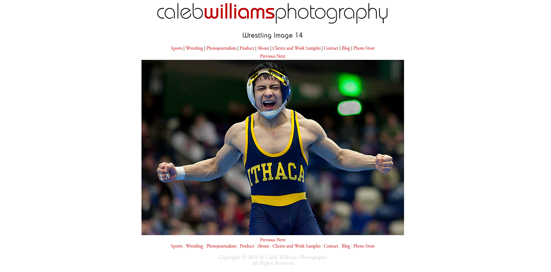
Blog (346, 48)
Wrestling (194, 48)
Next (281, 56)
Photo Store (364, 48)
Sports (176, 48)
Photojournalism (221, 48)
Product (247, 48)
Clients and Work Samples (296, 48)
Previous (267, 56)
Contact (331, 48)
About (263, 48)
